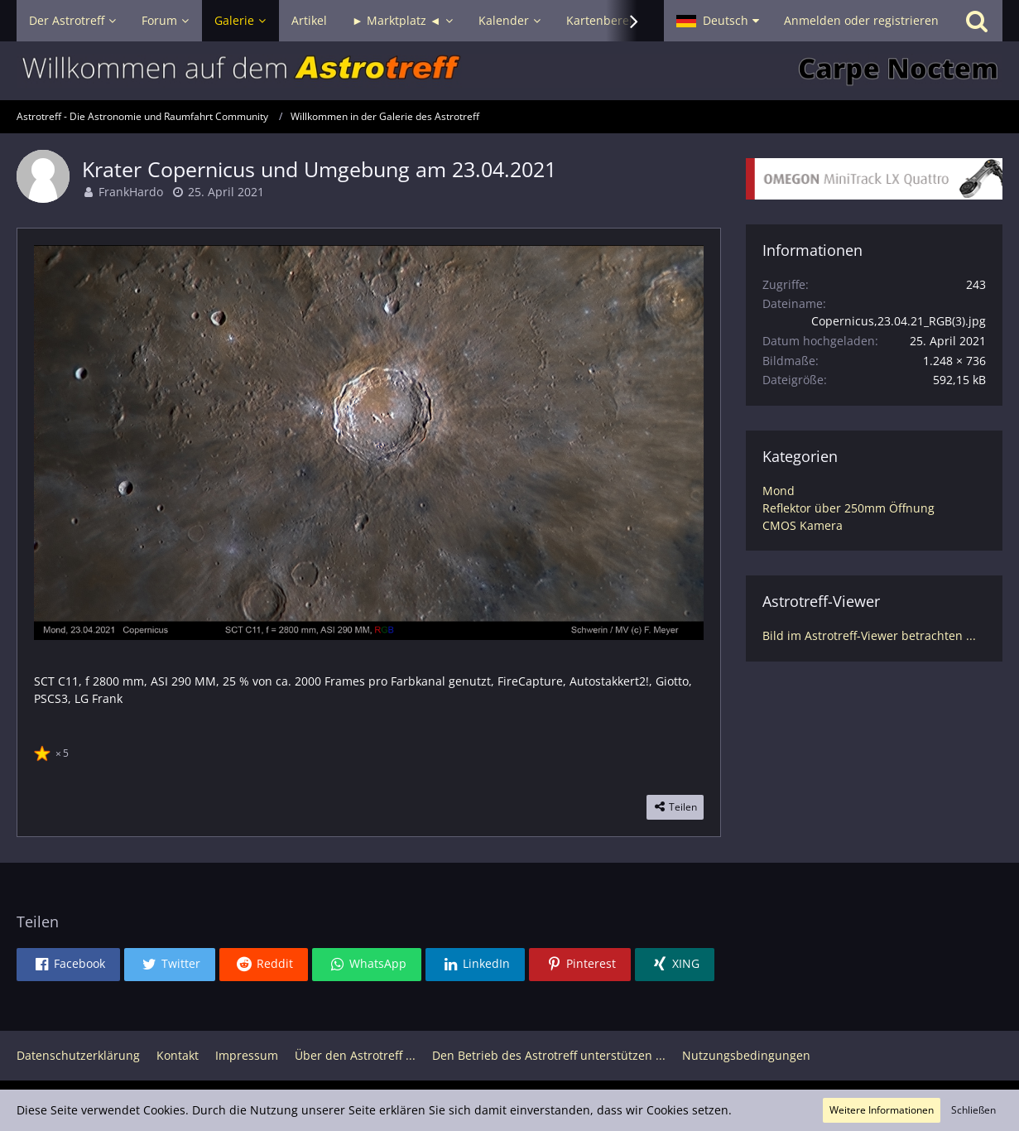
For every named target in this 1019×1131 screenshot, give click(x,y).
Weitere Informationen (881, 1110)
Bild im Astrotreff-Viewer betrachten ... (869, 635)
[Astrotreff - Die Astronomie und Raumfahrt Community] (509, 71)
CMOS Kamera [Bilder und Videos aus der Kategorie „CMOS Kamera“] (802, 525)
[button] (717, 20)
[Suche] (976, 20)
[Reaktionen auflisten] (53, 751)
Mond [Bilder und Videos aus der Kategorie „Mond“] (778, 490)
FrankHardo (131, 192)
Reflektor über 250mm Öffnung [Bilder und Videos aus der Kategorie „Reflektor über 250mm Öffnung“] (848, 508)
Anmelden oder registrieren (861, 20)
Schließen (973, 1110)
